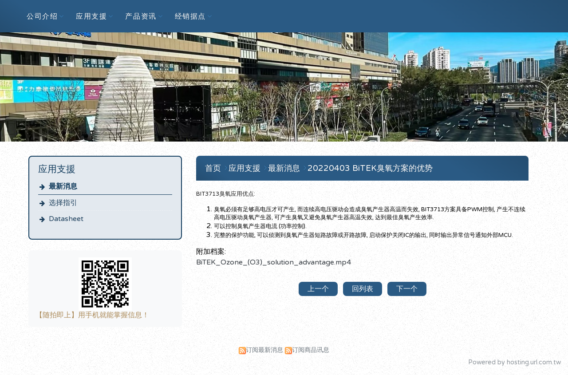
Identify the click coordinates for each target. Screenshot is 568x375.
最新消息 (63, 186)
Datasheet (66, 218)
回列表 (362, 288)
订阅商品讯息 (310, 350)
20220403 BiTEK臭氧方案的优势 (370, 168)
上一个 (318, 288)
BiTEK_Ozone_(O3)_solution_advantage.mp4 (273, 262)
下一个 (407, 288)
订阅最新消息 (264, 350)
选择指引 (63, 202)
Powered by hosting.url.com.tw (514, 362)
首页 (213, 168)
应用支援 (246, 168)
